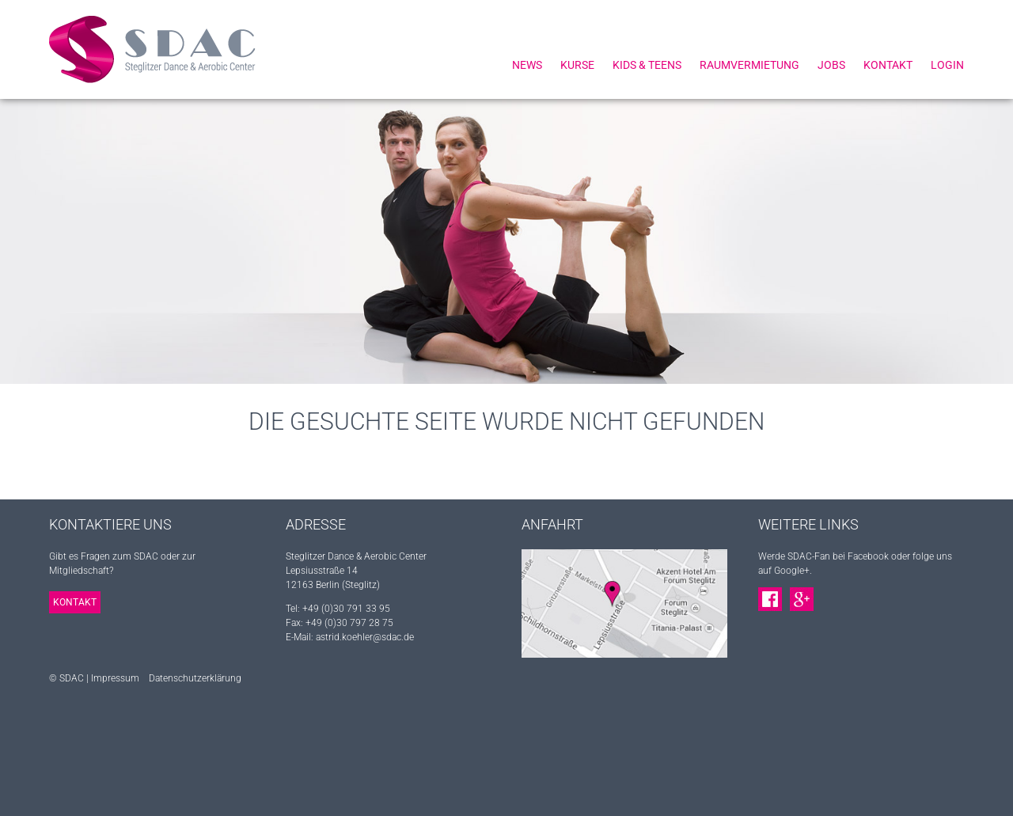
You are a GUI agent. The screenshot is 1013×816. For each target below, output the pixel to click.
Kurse (577, 65)
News (527, 65)
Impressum (115, 678)
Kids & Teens (647, 65)
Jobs (831, 65)
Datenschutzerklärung (195, 678)
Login (947, 65)
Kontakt (887, 65)
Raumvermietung (749, 65)
